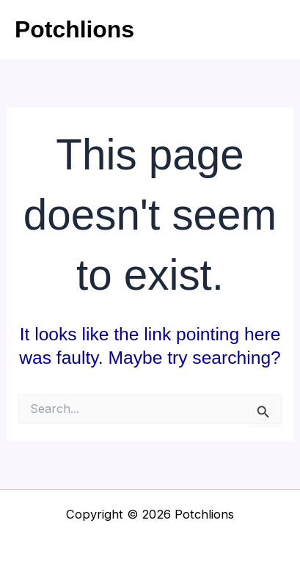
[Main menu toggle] (268, 29)
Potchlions (74, 29)
